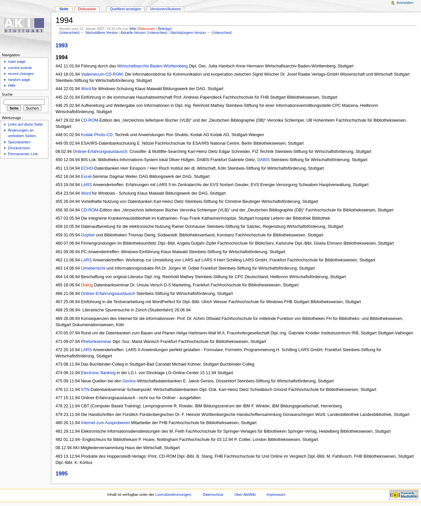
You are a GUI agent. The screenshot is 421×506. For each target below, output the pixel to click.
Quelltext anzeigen (125, 9)
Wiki (133, 29)
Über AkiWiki (245, 494)
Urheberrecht (93, 268)
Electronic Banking (98, 373)
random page (19, 80)
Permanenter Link (22, 154)
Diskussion (146, 29)
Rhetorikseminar (96, 341)
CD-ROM (89, 120)
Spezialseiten (19, 142)
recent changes (21, 74)
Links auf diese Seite (25, 124)
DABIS (263, 159)
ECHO (87, 168)
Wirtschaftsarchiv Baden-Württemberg (152, 66)
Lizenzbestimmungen (173, 494)
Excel (86, 176)
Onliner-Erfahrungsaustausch (100, 151)
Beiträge (164, 29)
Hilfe (11, 85)
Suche (7, 94)
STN (85, 389)
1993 (62, 45)
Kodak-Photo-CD (96, 135)
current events (20, 68)
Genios (129, 381)
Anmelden (405, 3)
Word (86, 88)
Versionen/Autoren (165, 9)
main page (17, 61)
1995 (62, 473)
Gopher (88, 235)
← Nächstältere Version (99, 33)
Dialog (87, 285)
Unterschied (69, 33)
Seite (63, 9)
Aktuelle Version (132, 33)
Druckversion (19, 148)
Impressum (275, 494)
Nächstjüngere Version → (190, 33)
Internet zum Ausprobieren (105, 423)
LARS (86, 184)
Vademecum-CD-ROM (102, 74)
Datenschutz (213, 494)
